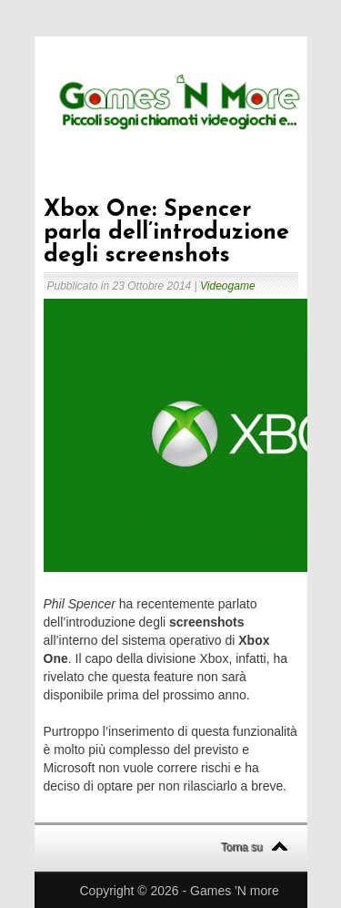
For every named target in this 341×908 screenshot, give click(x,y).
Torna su (242, 847)
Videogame (228, 286)
